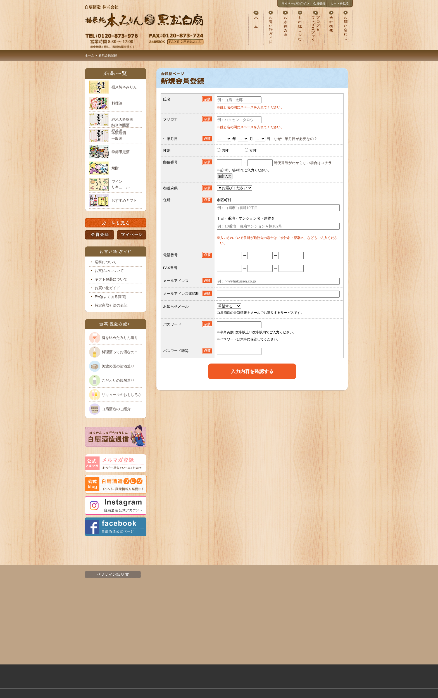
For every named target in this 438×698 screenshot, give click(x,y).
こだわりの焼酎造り (118, 380)
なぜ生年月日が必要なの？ (295, 139)
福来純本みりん (124, 87)
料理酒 (116, 103)
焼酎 (115, 168)
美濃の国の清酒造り (118, 366)
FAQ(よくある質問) (110, 297)
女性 (253, 150)
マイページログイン (295, 3)
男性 (224, 150)
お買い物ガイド (107, 288)
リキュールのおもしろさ (122, 395)
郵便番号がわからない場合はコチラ (303, 163)
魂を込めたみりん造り (120, 338)
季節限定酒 (120, 152)
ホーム (89, 55)
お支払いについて (109, 271)
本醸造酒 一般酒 (118, 136)
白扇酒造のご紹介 (116, 409)
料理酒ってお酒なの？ (120, 352)
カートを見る (339, 3)
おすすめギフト (124, 200)
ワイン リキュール (120, 184)
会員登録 (319, 3)
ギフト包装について (111, 279)
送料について (105, 262)
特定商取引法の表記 (111, 305)
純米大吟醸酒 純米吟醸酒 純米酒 (122, 122)
